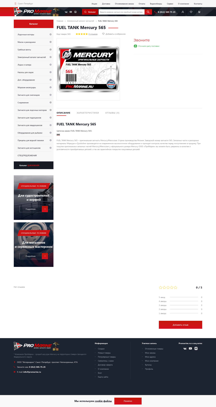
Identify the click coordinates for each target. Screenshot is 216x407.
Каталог (29, 165)
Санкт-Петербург (25, 3)
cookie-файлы (103, 401)
